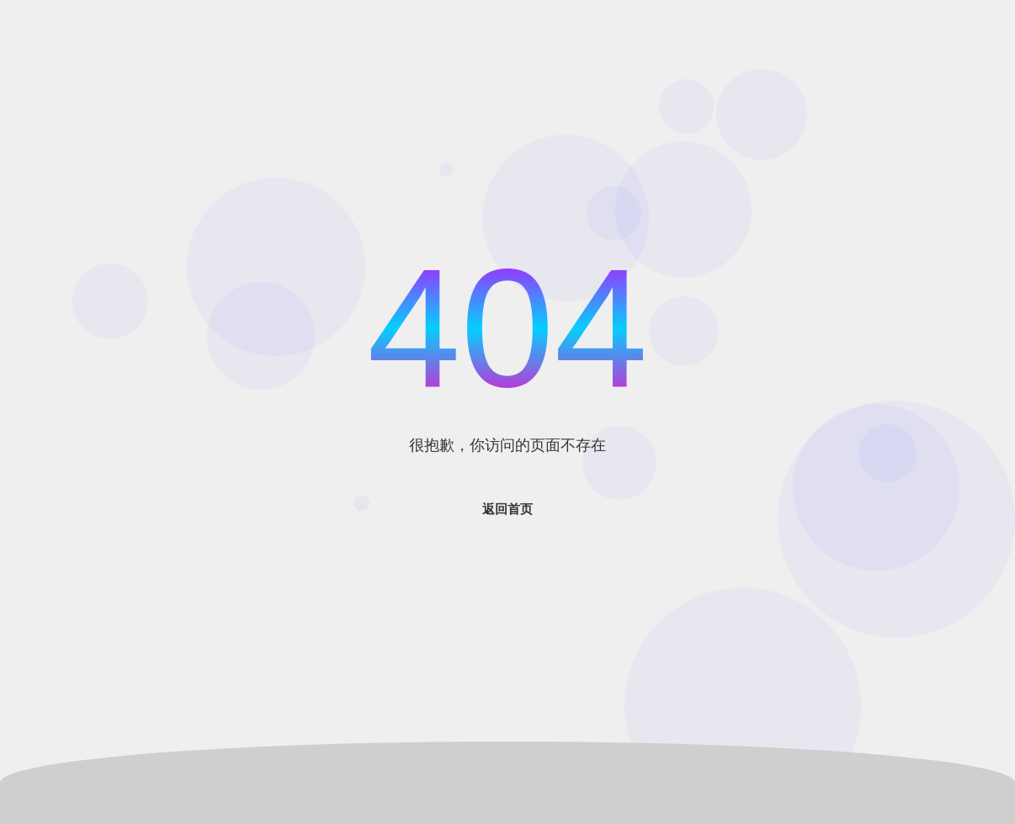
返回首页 (507, 509)
